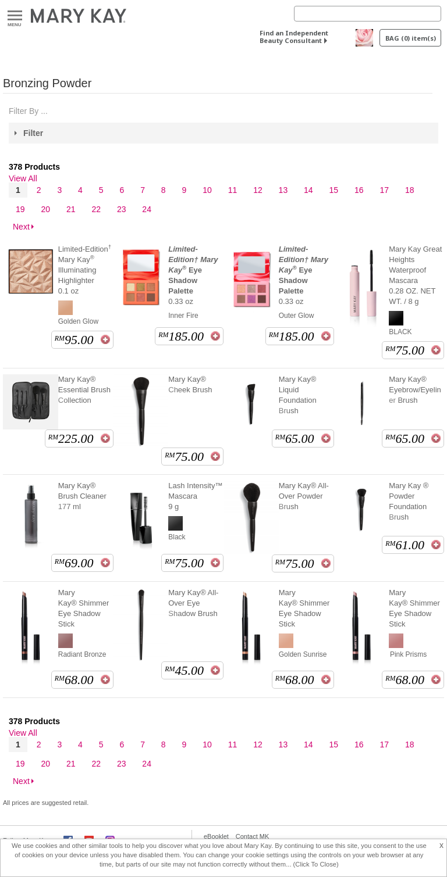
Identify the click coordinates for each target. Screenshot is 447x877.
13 (283, 190)
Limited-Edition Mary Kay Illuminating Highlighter (84, 269)
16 (359, 190)
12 (257, 190)
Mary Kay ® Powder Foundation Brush (408, 501)
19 (20, 209)
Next (21, 226)
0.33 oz (193, 275)
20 (45, 209)
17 (384, 190)
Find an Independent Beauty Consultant (294, 36)
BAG (410, 38)
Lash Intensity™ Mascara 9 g (195, 496)
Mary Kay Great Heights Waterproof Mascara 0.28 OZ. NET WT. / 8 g (415, 275)
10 (207, 190)
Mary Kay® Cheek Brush (190, 384)
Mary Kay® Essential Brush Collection (84, 390)
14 (308, 190)
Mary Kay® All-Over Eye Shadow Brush (193, 603)
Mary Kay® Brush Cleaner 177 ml (82, 496)
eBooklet (216, 836)
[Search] (367, 14)
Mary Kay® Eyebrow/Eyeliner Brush (415, 390)
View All (23, 178)
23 (121, 209)
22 (96, 209)
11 (232, 190)
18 (409, 190)
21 (71, 209)
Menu (15, 16)
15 (334, 190)
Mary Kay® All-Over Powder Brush (304, 496)
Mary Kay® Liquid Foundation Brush (298, 395)
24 (146, 209)
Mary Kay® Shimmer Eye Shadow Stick (83, 608)
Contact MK (252, 836)
